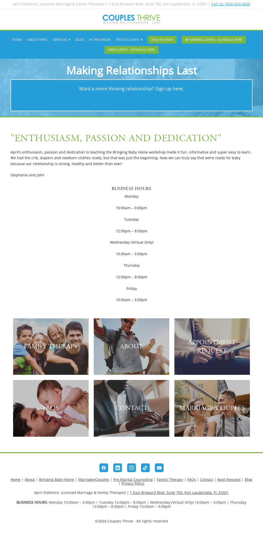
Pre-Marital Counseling (133, 479)
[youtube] (159, 467)
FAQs (191, 479)
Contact (206, 479)
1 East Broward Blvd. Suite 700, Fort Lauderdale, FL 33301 (179, 492)
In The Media (100, 39)
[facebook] (103, 467)
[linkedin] (117, 467)
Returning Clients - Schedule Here (213, 39)
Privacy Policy (132, 483)
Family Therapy (170, 479)
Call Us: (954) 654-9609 (230, 4)
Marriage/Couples (93, 479)
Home (17, 39)
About (30, 479)
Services (61, 39)
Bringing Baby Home (56, 479)
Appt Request (229, 479)
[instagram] (131, 467)
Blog (80, 39)
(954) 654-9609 (162, 39)
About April (37, 39)
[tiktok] (145, 467)
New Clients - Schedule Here (131, 49)
